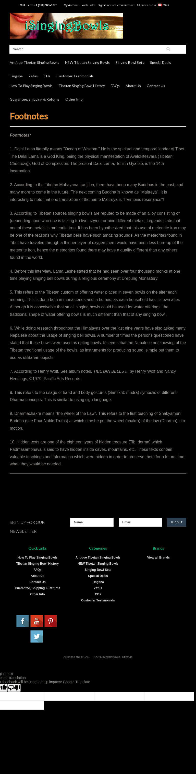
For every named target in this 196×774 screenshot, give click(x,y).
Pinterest (50, 621)
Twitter (36, 636)
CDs (47, 76)
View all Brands (158, 557)
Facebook (22, 621)
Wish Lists (88, 5)
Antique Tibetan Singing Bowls (34, 62)
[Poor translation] (14, 688)
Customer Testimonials (75, 76)
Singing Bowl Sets (130, 62)
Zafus (33, 76)
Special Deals (160, 62)
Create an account (122, 5)
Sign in (102, 5)
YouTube (36, 621)
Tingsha (16, 76)
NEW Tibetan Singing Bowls (87, 62)
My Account (71, 5)
